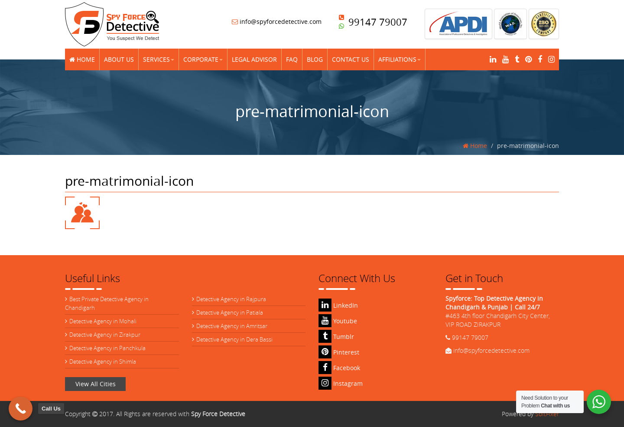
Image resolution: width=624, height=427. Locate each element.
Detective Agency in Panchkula (107, 348)
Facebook (339, 368)
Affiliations (399, 59)
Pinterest (338, 352)
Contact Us (350, 59)
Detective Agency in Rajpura (231, 299)
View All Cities (95, 384)
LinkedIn (338, 305)
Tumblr (336, 336)
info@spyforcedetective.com (277, 21)
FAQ (292, 59)
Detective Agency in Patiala (229, 312)
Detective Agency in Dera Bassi (234, 339)
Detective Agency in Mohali (102, 321)
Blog (315, 59)
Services (158, 59)
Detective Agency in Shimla (102, 361)
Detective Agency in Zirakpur (104, 334)
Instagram (340, 383)
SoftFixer (547, 414)
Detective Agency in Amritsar (231, 326)
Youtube (337, 321)
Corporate (203, 59)
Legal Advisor (254, 59)
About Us (119, 59)
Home (82, 59)
